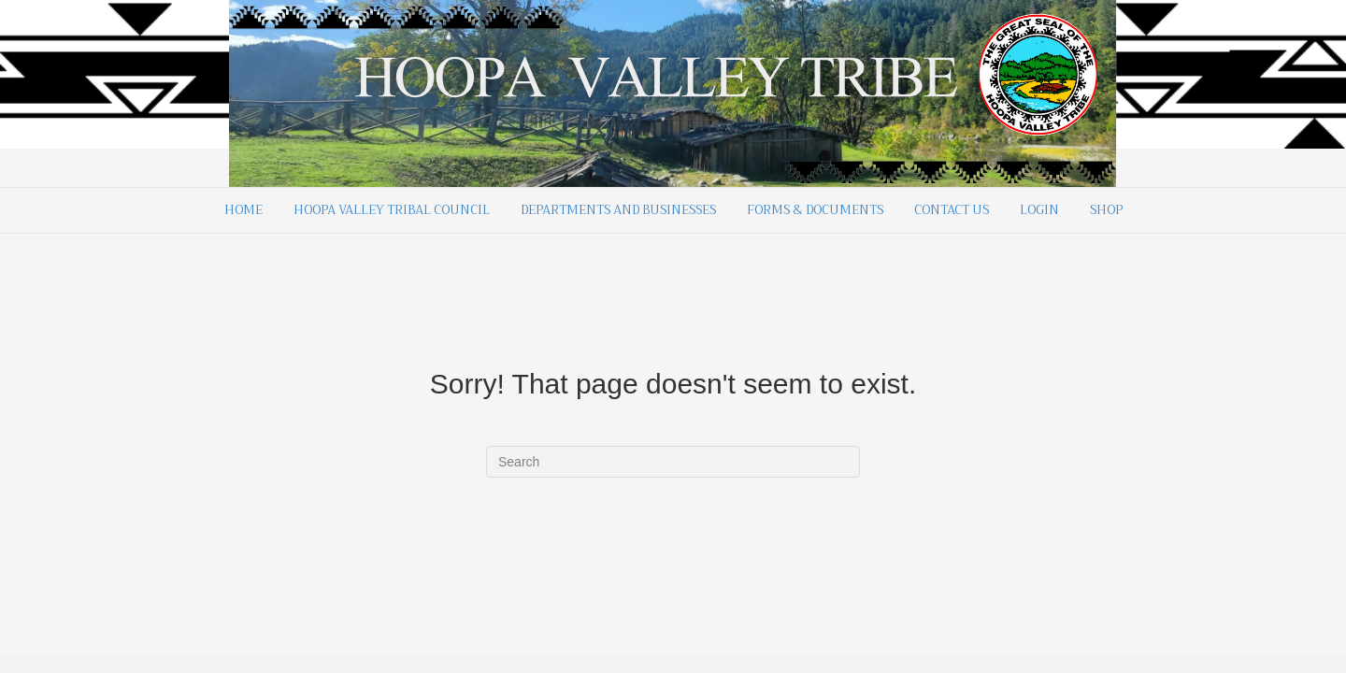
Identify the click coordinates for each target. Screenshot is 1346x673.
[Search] (673, 462)
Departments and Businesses (618, 210)
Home (243, 210)
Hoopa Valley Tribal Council (392, 210)
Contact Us (951, 210)
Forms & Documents (815, 210)
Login (1039, 210)
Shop (1106, 210)
